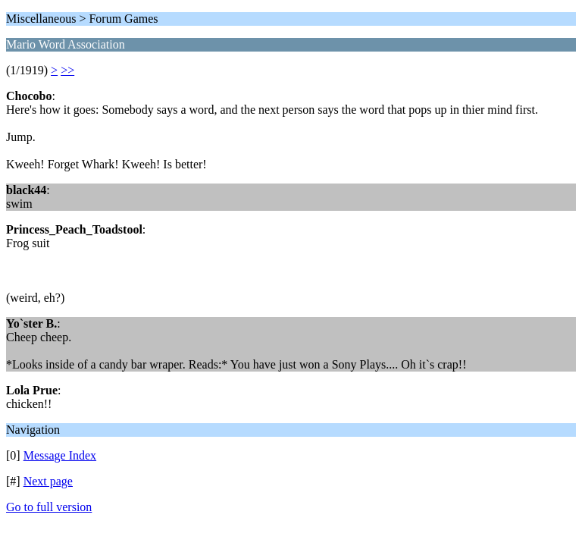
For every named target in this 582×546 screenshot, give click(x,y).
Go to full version (49, 506)
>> (67, 70)
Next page (48, 481)
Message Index (59, 455)
